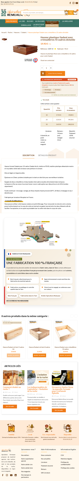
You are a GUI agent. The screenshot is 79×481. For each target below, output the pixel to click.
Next (76, 316)
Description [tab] (28, 155)
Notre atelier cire (26, 464)
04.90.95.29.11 (8, 4)
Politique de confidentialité (65, 463)
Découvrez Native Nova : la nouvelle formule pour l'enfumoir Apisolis (62, 390)
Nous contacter (46, 455)
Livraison (44, 462)
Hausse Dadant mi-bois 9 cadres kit (13, 348)
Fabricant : (60, 49)
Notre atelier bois (27, 468)
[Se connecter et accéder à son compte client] (66, 12)
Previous (72, 316)
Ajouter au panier (51, 73)
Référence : (44, 49)
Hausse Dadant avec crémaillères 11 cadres (65, 348)
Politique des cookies (68, 468)
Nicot (66, 49)
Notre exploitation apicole (27, 460)
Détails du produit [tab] (47, 155)
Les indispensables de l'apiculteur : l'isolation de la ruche (37, 389)
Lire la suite (10, 406)
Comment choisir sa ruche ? (12, 388)
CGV (62, 455)
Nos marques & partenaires (26, 476)
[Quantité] (46, 68)
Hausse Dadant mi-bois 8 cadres (39, 347)
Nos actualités (45, 459)
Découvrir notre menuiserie (17, 301)
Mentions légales (66, 459)
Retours (43, 469)
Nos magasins (25, 471)
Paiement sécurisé (47, 466)
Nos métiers (25, 455)
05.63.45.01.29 (29, 2)
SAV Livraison (45, 473)
